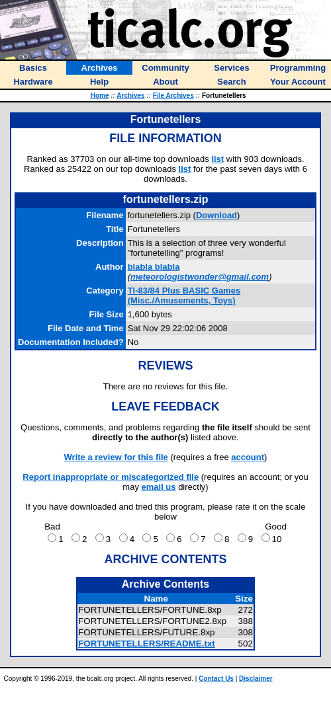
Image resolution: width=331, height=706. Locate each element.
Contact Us (216, 678)
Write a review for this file (116, 457)
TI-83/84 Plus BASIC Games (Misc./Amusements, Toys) (184, 295)
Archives (130, 95)
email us (159, 487)
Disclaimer (256, 678)
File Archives (173, 95)
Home (100, 95)
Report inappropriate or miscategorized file (111, 477)
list (217, 159)
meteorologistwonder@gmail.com (199, 277)
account (247, 457)
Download (216, 215)
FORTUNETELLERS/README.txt (146, 643)
